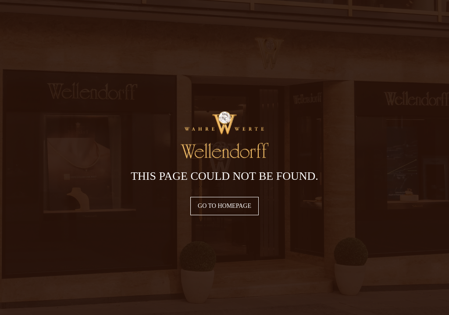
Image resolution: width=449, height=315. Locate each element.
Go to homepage (224, 206)
